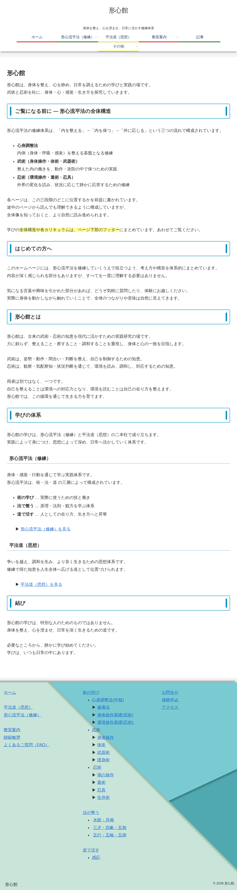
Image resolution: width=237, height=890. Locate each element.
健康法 (103, 707)
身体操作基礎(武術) (115, 715)
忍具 (101, 790)
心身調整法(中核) (108, 700)
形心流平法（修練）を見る (46, 529)
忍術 (97, 767)
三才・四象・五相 (109, 827)
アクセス (170, 707)
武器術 (103, 752)
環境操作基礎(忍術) (115, 722)
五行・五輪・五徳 (109, 835)
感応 (96, 857)
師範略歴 (12, 737)
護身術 (103, 760)
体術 (101, 745)
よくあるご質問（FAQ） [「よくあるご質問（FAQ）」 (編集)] (27, 745)
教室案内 (12, 729)
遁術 (101, 782)
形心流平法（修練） (22, 715)
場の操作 (105, 775)
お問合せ (170, 692)
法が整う (91, 812)
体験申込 (170, 700)
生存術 (103, 797)
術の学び (91, 692)
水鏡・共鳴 (103, 820)
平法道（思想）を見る (41, 584)
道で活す (91, 850)
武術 (96, 729)
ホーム (10, 692)
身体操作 (105, 737)
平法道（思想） (18, 707)
